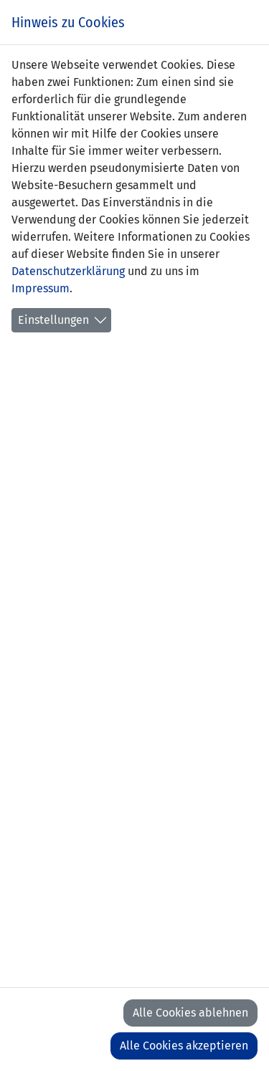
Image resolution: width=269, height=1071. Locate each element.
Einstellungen (53, 320)
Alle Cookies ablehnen (190, 1012)
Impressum (40, 288)
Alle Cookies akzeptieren (184, 1045)
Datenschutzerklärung (68, 271)
